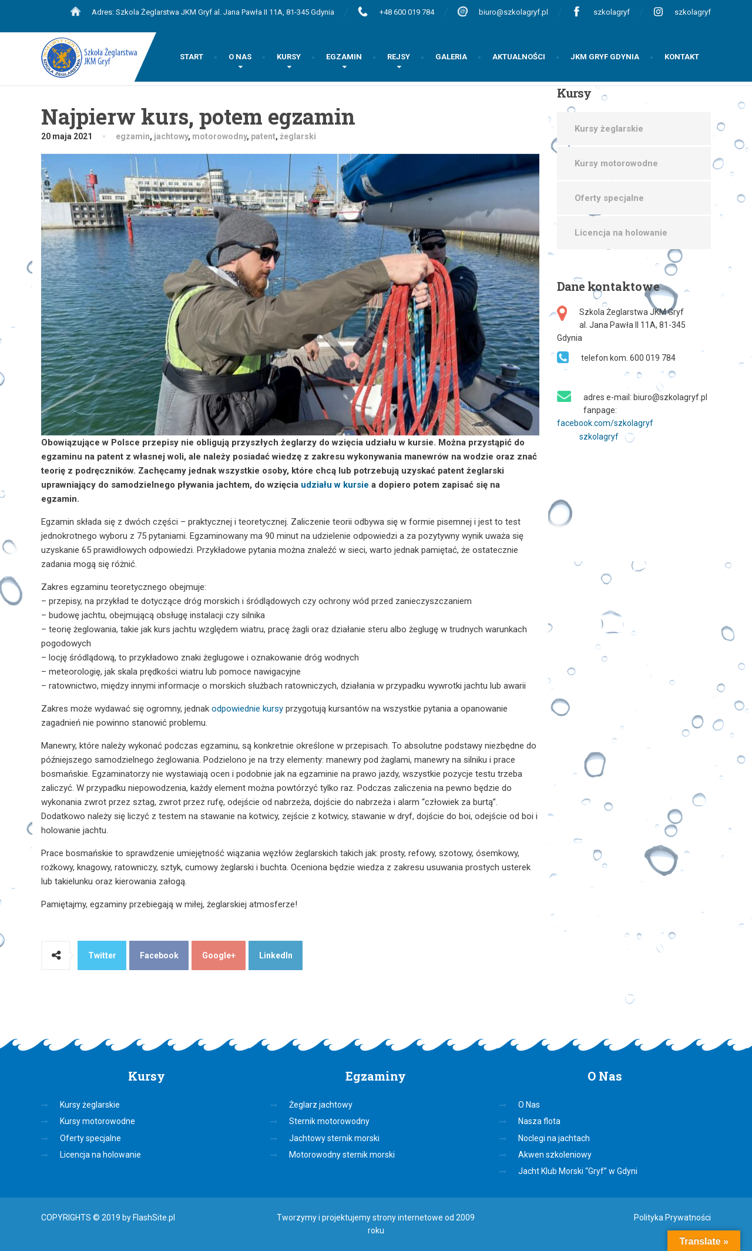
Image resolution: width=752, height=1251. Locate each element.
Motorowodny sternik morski (342, 1154)
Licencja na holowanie (621, 232)
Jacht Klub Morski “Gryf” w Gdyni (577, 1171)
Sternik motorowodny (329, 1121)
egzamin (133, 136)
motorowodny (219, 136)
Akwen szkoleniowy (555, 1154)
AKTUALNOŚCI (518, 56)
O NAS (240, 56)
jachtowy (171, 136)
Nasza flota (539, 1121)
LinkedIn (276, 955)
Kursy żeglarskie (609, 128)
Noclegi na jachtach (554, 1138)
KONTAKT (681, 56)
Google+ (219, 955)
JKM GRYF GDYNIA (604, 56)
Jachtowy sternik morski (334, 1138)
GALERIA (451, 56)
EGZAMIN (344, 56)
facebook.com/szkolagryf (605, 423)
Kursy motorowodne (616, 163)
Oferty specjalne (609, 198)
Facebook (159, 955)
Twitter (102, 955)
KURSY (289, 56)
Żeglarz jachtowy (320, 1104)
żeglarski (298, 136)
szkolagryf (611, 12)
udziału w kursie (335, 484)
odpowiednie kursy (249, 708)
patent (263, 136)
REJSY (398, 56)
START (191, 56)
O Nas (529, 1104)
